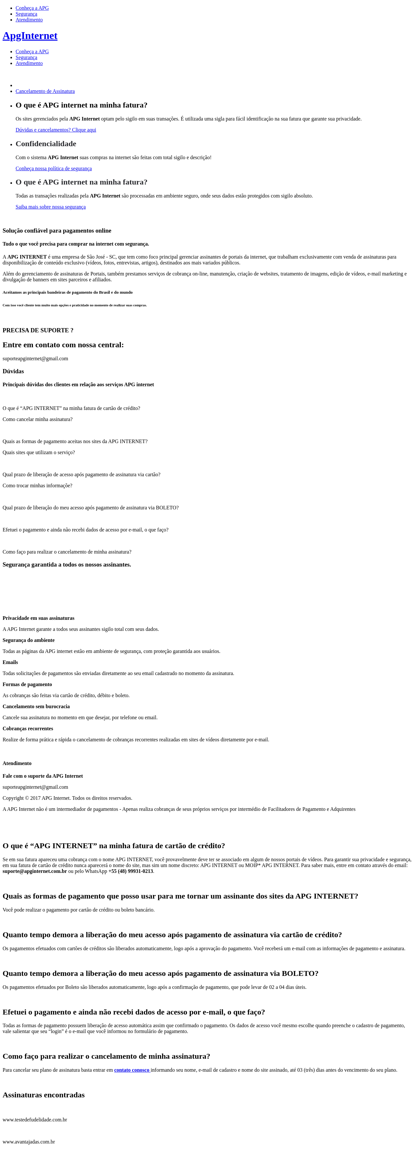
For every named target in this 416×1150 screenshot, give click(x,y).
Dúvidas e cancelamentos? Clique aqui (56, 130)
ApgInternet (30, 35)
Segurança (26, 14)
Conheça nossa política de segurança (54, 168)
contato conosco (132, 1070)
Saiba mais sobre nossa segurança (51, 207)
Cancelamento (45, 91)
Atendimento (29, 19)
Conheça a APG (32, 8)
